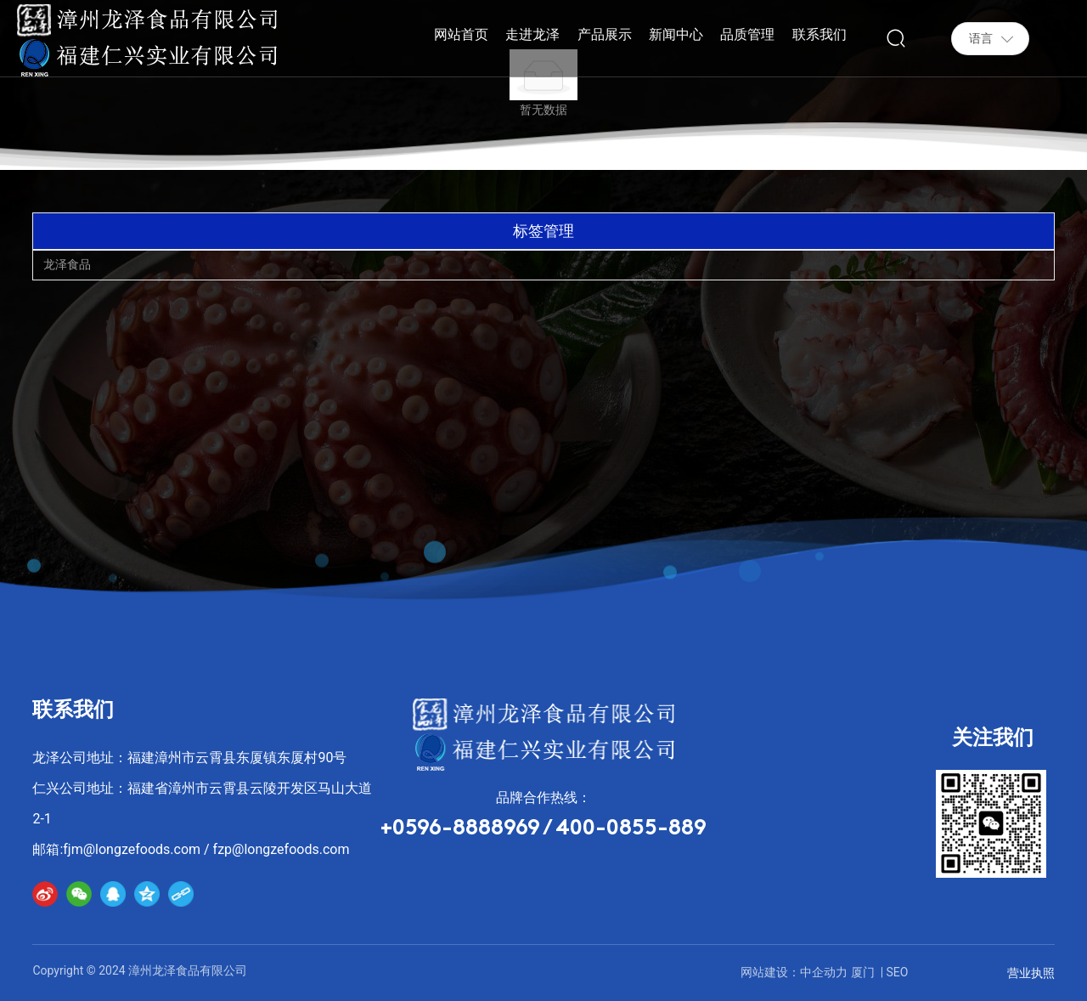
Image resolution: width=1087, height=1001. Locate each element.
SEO (898, 972)
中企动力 (824, 972)
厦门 (863, 972)
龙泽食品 (67, 264)
